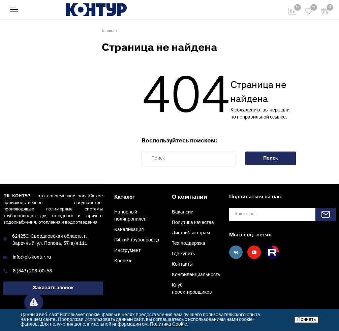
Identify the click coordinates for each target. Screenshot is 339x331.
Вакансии (182, 212)
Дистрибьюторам (191, 233)
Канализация (129, 230)
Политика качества (193, 223)
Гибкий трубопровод (136, 240)
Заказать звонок (53, 288)
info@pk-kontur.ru (32, 257)
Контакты (182, 264)
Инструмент (127, 251)
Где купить (183, 254)
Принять (306, 320)
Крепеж (122, 261)
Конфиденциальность (196, 275)
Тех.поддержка (188, 243)
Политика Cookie (168, 324)
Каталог (124, 197)
